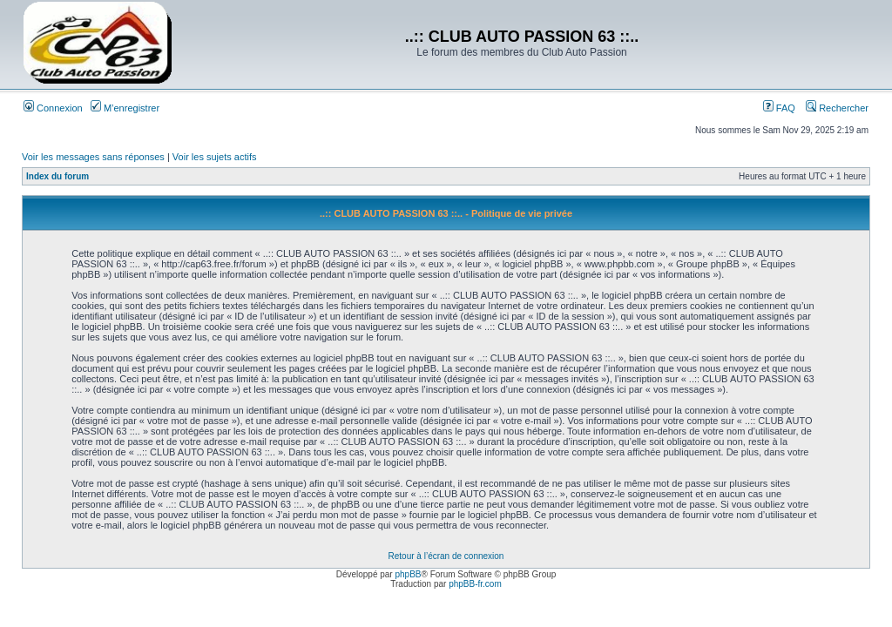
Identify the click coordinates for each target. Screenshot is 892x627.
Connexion (53, 108)
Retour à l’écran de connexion (446, 556)
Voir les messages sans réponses (93, 157)
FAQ (779, 108)
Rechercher (837, 108)
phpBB (408, 574)
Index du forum (57, 176)
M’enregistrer (125, 108)
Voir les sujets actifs (214, 157)
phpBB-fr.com (475, 584)
